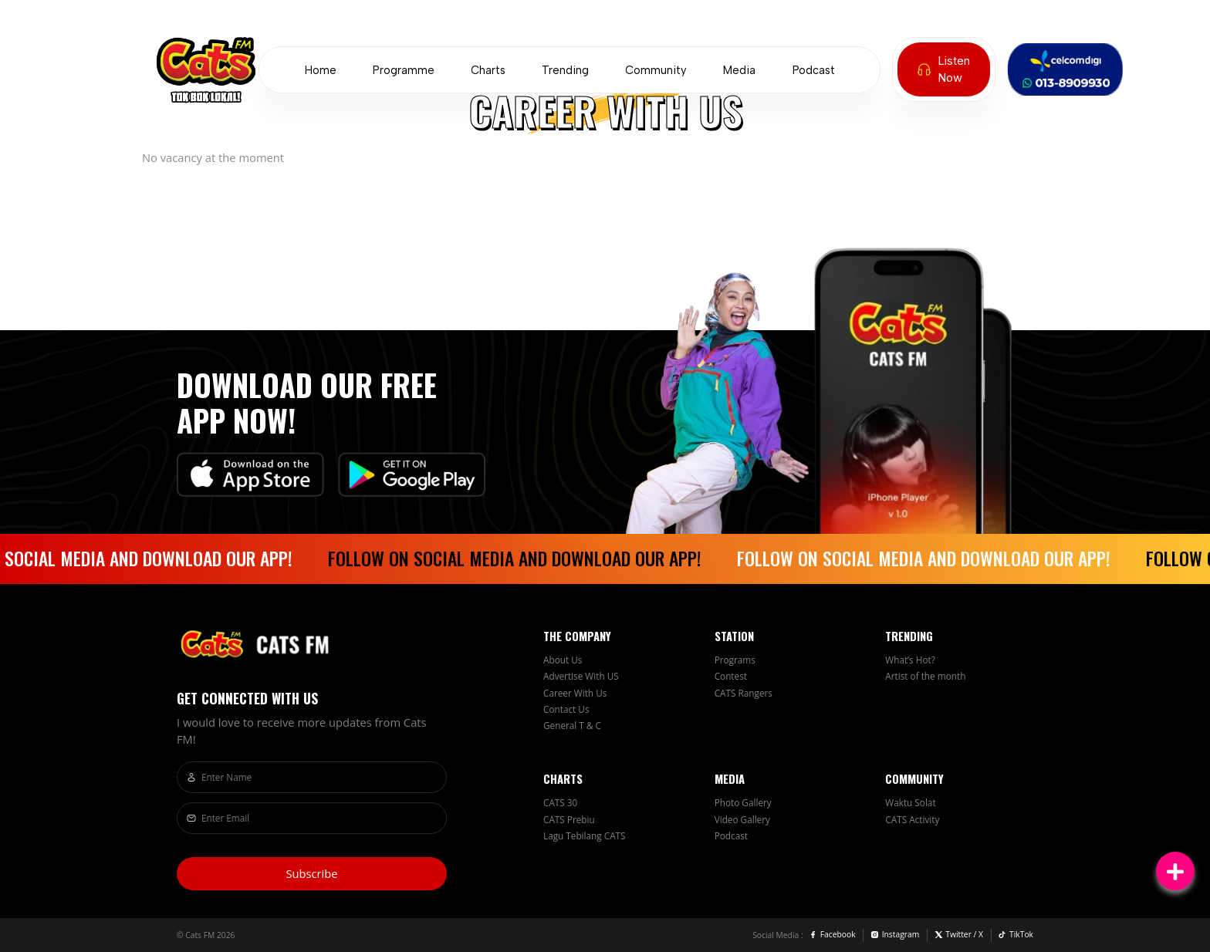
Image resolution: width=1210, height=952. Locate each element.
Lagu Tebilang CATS (584, 835)
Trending (565, 70)
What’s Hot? (910, 659)
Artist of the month (925, 676)
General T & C (572, 725)
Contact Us (566, 709)
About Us (562, 659)
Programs (735, 659)
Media (739, 70)
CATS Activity (912, 819)
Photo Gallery (743, 802)
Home (320, 70)
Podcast (814, 70)
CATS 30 (560, 802)
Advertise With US (581, 676)
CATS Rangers (743, 693)
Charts (488, 70)
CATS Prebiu (569, 819)
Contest (731, 676)
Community (656, 70)
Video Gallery (742, 819)
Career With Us (575, 693)
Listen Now (944, 69)
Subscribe (311, 873)
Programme (403, 70)
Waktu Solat (910, 802)
